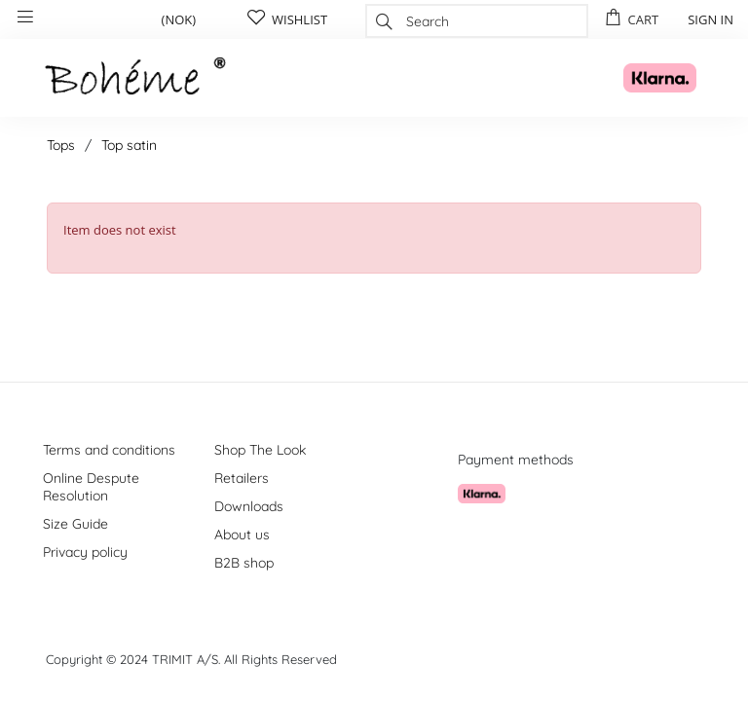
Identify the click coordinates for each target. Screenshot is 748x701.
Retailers (241, 478)
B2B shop (244, 563)
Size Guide (75, 524)
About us (242, 534)
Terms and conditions (109, 450)
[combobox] (476, 21)
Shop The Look (260, 450)
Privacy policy (85, 552)
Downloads (248, 506)
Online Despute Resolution (91, 486)
